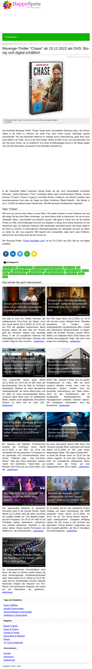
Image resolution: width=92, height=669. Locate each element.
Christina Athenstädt (55, 271)
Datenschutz (9, 660)
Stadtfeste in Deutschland (15, 615)
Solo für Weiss (9, 267)
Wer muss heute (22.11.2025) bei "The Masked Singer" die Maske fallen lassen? (23, 496)
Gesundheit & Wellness (14, 636)
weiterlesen (38, 341)
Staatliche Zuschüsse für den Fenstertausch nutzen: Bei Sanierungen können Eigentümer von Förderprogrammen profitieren (67, 366)
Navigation (11, 37)
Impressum (9, 657)
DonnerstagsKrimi (17, 274)
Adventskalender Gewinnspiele (18, 612)
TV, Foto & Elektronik (13, 643)
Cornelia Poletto (73, 271)
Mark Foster (69, 267)
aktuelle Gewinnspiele (14, 608)
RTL (43, 314)
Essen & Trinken (11, 629)
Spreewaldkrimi (37, 271)
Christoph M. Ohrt (21, 271)
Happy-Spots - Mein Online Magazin (21, 5)
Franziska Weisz (34, 274)
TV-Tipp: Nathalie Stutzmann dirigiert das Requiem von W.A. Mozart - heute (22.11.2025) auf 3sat (23, 558)
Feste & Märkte (10, 605)
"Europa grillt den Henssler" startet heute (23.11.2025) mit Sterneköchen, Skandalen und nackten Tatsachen (23, 307)
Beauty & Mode (11, 626)
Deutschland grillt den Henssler (48, 267)
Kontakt (7, 653)
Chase (26, 241)
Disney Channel (25, 267)
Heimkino (17, 44)
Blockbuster (71, 274)
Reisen (7, 639)
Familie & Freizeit (12, 633)
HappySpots (7, 44)
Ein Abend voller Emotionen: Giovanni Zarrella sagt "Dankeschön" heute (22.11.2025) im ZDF (67, 432)
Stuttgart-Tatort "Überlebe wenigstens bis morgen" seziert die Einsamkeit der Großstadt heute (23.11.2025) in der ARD (67, 305)
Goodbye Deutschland (54, 274)
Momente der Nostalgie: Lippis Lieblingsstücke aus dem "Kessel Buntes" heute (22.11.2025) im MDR (66, 496)
